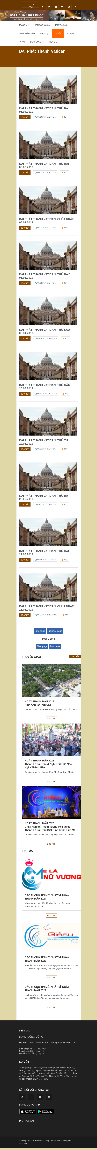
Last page (55, 648)
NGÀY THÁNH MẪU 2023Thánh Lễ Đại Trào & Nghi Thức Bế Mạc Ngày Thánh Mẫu (48, 766)
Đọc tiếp (25, 117)
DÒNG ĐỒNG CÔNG (31, 1038)
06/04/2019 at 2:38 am (46, 117)
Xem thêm (74, 659)
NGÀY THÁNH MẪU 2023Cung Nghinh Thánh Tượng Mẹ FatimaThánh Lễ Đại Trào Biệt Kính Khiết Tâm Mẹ (50, 829)
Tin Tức (58, 33)
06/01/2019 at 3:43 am (46, 284)
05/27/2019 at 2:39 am (46, 561)
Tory (65, 117)
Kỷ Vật (22, 42)
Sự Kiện (70, 33)
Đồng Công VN (37, 42)
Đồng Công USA (42, 25)
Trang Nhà (24, 25)
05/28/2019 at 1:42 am (46, 506)
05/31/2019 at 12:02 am (47, 339)
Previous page (55, 633)
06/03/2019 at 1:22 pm (46, 173)
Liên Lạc (53, 42)
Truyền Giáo (61, 25)
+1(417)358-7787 (30, 5)
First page (40, 633)
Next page (42, 648)
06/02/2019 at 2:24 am (46, 228)
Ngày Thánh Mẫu (27, 33)
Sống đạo (44, 33)
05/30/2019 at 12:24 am (47, 395)
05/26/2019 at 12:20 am (47, 617)
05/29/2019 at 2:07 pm (46, 450)
